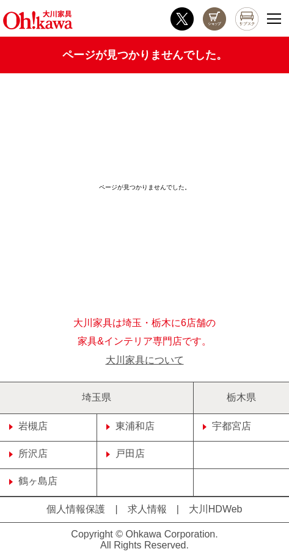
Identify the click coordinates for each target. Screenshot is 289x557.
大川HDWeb (216, 509)
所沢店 (28, 453)
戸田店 (125, 453)
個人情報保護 (75, 509)
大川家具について (145, 360)
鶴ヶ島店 (33, 481)
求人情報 (147, 509)
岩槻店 (28, 426)
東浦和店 (130, 426)
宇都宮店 (227, 426)
